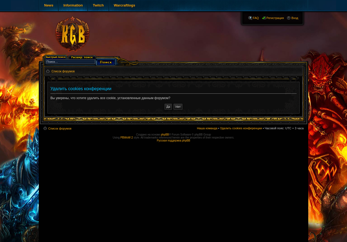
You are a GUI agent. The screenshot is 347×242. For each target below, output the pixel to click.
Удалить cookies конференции (241, 128)
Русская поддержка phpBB (173, 140)
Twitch (98, 5)
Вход (294, 18)
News (48, 5)
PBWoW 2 (126, 137)
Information (73, 5)
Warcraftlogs (124, 5)
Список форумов (60, 128)
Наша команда (207, 128)
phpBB (165, 134)
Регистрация (275, 18)
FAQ (256, 18)
